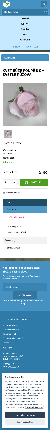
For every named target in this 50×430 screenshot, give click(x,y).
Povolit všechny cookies (25, 415)
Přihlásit (17, 47)
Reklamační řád (9, 334)
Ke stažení (25, 40)
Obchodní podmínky (11, 330)
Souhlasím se (23, 302)
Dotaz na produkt (13, 192)
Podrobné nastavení (34, 407)
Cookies (6, 343)
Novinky (25, 29)
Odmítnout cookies (25, 422)
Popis (9, 202)
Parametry (11, 209)
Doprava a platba (10, 325)
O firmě (25, 19)
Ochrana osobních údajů (13, 338)
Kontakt (25, 24)
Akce (25, 34)
